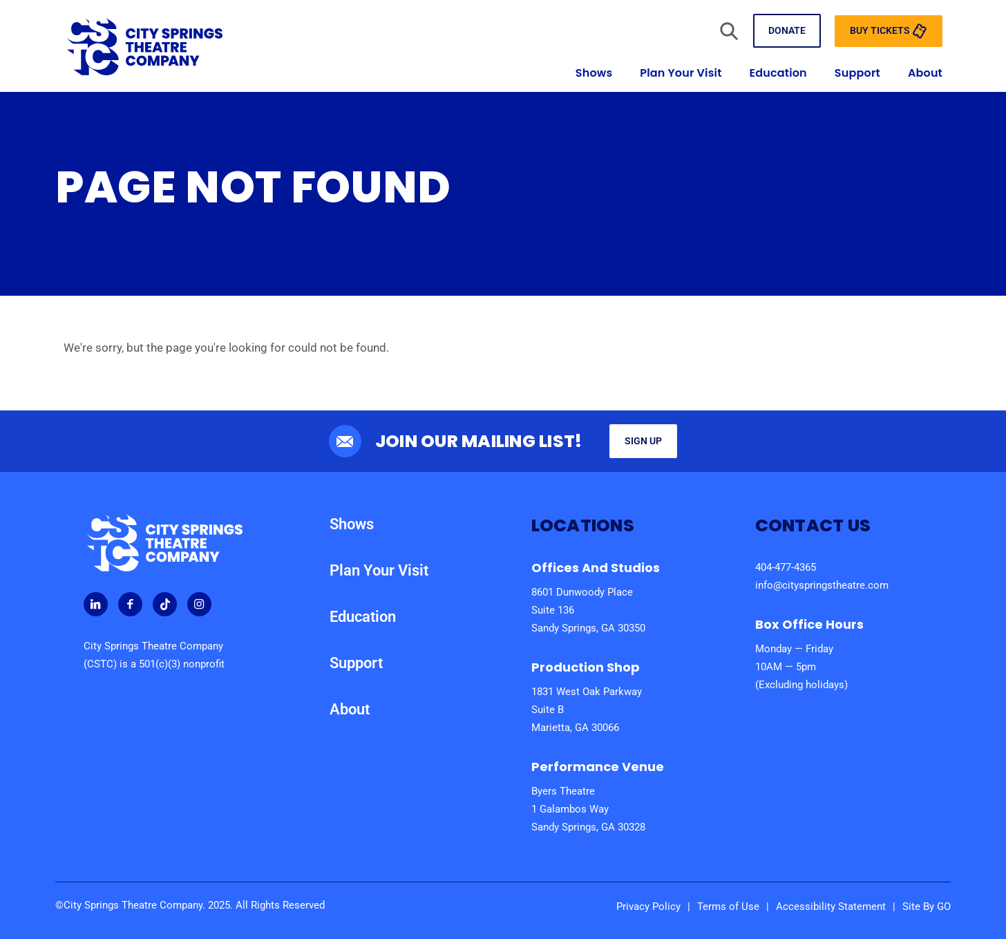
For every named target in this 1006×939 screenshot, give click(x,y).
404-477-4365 (785, 567)
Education (778, 73)
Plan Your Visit (680, 73)
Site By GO (926, 906)
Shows (594, 73)
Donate (787, 30)
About (925, 73)
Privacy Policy (648, 906)
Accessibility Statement (831, 906)
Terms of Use (728, 906)
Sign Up (643, 440)
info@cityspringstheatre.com (822, 585)
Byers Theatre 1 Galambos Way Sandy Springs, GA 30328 (588, 809)
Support (857, 73)
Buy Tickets (888, 31)
